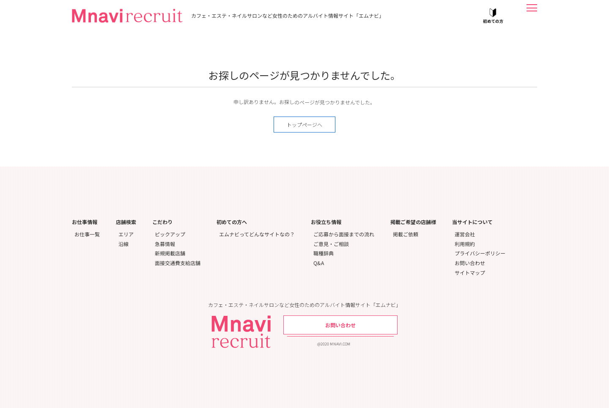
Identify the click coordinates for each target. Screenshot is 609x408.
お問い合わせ (470, 262)
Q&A (318, 262)
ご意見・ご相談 (331, 243)
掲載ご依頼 (405, 234)
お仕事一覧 (87, 234)
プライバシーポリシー (480, 253)
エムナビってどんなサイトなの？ (257, 234)
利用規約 (465, 243)
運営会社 (465, 234)
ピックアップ (170, 234)
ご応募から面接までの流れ (343, 234)
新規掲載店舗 (170, 253)
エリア (126, 234)
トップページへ (304, 124)
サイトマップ (470, 272)
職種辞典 (323, 253)
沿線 (123, 243)
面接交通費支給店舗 (177, 262)
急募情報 (165, 243)
